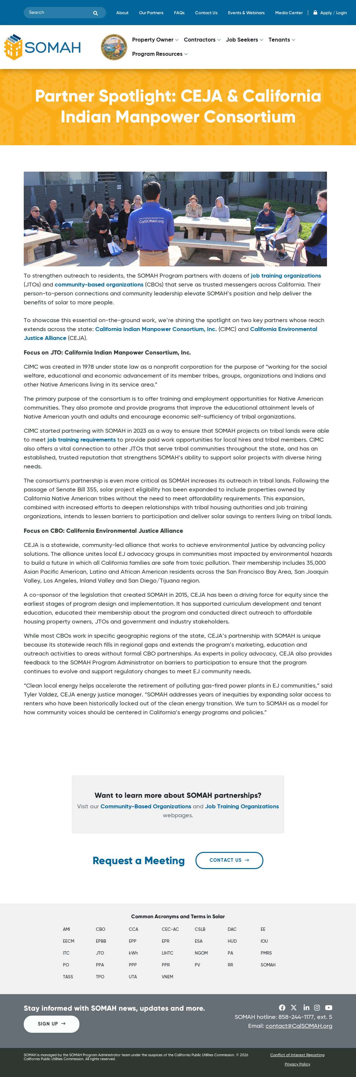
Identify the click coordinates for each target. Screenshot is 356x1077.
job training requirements (81, 440)
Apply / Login (330, 12)
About (122, 12)
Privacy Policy (297, 1064)
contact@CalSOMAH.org (299, 1026)
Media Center (289, 12)
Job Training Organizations (242, 807)
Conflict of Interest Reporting (297, 1055)
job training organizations (286, 276)
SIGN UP (51, 1023)
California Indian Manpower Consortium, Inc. (156, 329)
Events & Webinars (246, 12)
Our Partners (151, 12)
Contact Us (206, 12)
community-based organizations (99, 285)
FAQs (179, 12)
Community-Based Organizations (146, 807)
